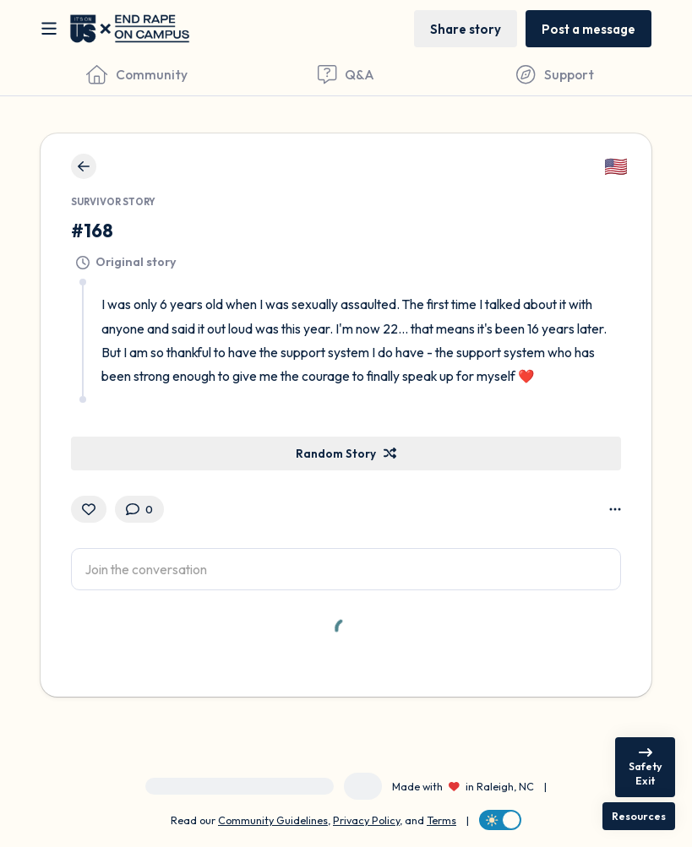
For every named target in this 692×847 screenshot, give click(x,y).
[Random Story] (346, 453)
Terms (441, 820)
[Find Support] (555, 74)
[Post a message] (588, 28)
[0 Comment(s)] (139, 509)
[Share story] (465, 28)
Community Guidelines (273, 820)
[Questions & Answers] (346, 74)
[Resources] (638, 816)
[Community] (137, 74)
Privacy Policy (366, 820)
